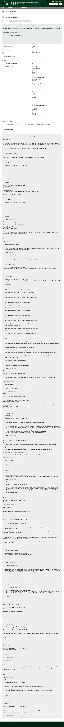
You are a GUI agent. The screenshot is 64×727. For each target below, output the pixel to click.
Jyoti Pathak (34, 109)
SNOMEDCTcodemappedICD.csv (11, 63)
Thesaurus (5, 371)
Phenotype (6, 20)
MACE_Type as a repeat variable (11, 604)
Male (33, 94)
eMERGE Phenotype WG (36, 79)
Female (33, 93)
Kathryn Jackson (35, 114)
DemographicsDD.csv (9, 66)
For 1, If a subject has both (11, 565)
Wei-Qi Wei (34, 112)
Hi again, (7, 680)
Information (35, 46)
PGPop (33, 73)
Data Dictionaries (13, 20)
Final (33, 56)
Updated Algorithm (9, 384)
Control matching (7, 438)
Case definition (6, 182)
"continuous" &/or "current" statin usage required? (18, 482)
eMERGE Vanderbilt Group (37, 84)
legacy (34, 102)
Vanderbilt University (36, 68)
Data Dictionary (7, 507)
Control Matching (9, 460)
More (4, 393)
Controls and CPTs (9, 276)
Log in (4, 132)
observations (4, 57)
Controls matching (10, 255)
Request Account (58, 1)
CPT (3, 52)
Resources (16, 7)
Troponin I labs (7, 139)
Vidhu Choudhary (35, 115)
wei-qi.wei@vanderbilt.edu (14, 32)
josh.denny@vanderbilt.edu (16, 35)
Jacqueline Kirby (35, 107)
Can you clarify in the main (9, 264)
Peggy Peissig (34, 110)
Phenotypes (9, 7)
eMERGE (34, 72)
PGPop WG (34, 80)
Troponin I (7, 162)
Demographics (36, 90)
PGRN (33, 75)
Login (53, 1)
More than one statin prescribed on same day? (14, 627)
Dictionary (7, 415)
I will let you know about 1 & (12, 550)
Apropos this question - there (12, 244)
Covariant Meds (7, 660)
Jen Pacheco (34, 108)
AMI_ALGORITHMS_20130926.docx (11, 61)
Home (3, 7)
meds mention (6, 703)
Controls (7, 472)
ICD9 (3, 53)
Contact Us (24, 7)
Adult (33, 98)
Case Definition (8, 199)
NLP (3, 48)
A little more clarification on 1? (13, 587)
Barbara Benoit (35, 117)
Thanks (5, 497)
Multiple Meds (6, 645)
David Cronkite (35, 113)
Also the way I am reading (9, 222)
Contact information (37, 62)
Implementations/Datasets (25, 20)
